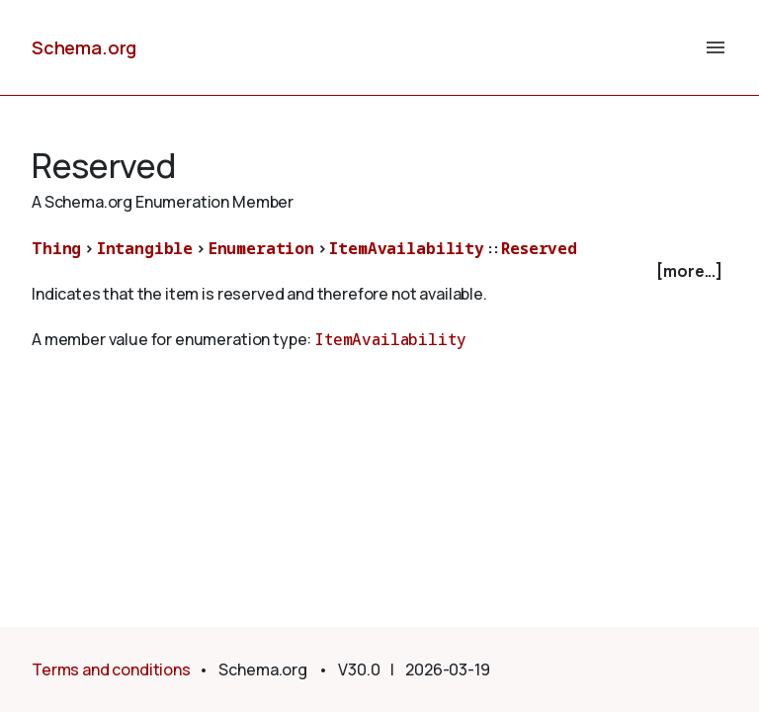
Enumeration (261, 248)
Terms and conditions (111, 669)
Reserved (539, 248)
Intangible (145, 248)
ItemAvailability (406, 248)
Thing (56, 248)
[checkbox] (379, 271)
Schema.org (84, 47)
